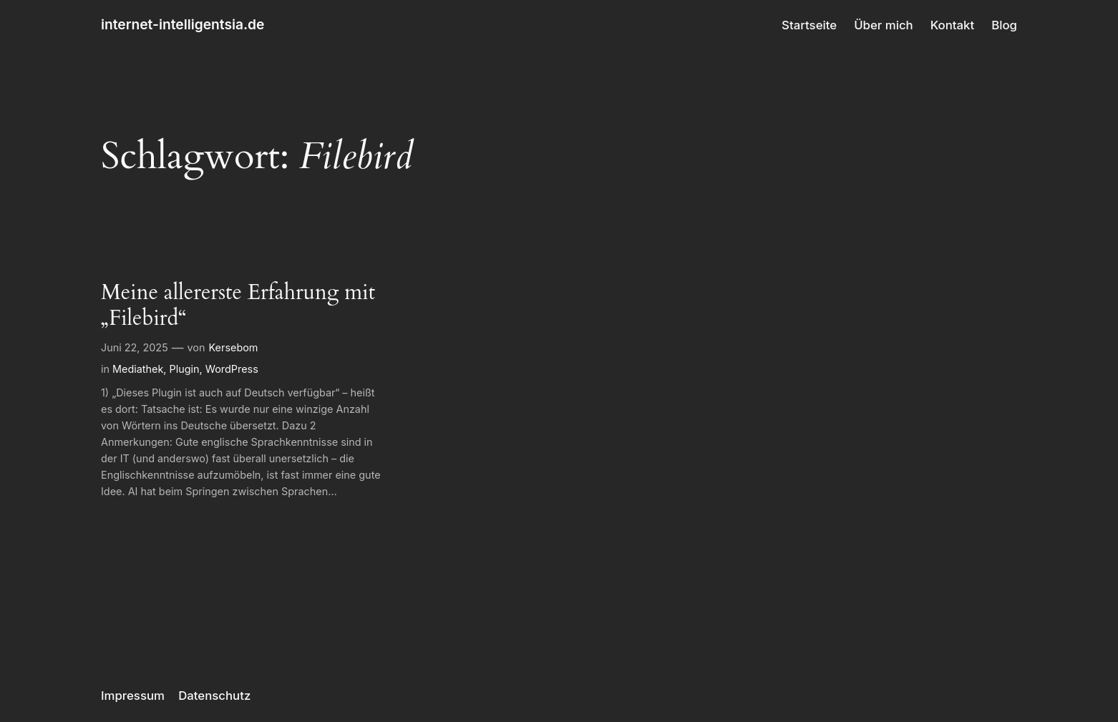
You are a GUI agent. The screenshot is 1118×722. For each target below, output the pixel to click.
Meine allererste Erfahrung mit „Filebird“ (238, 305)
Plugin (185, 369)
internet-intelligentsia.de (182, 24)
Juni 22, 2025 (134, 347)
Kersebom (233, 347)
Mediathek (137, 369)
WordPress (231, 369)
